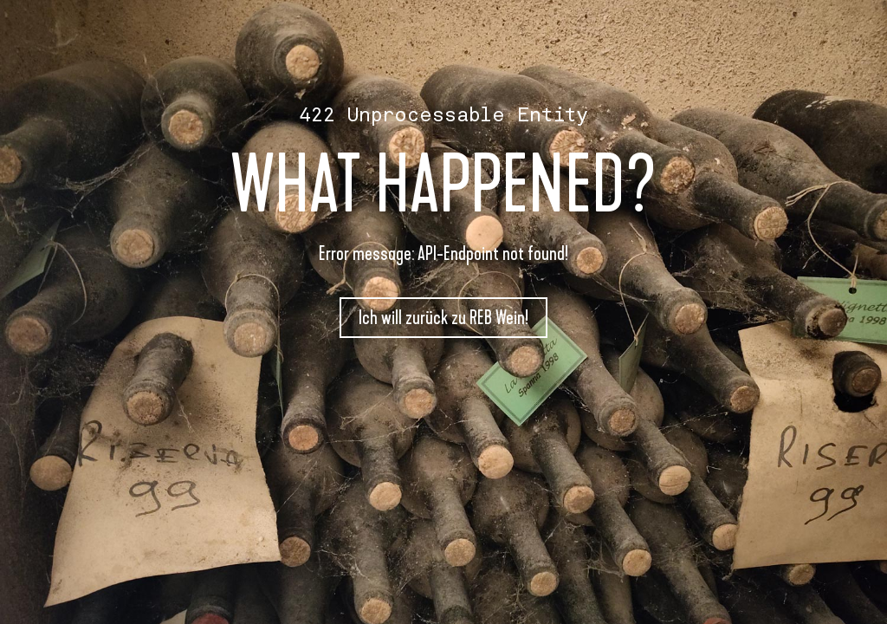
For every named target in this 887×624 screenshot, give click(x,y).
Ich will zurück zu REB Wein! (443, 317)
